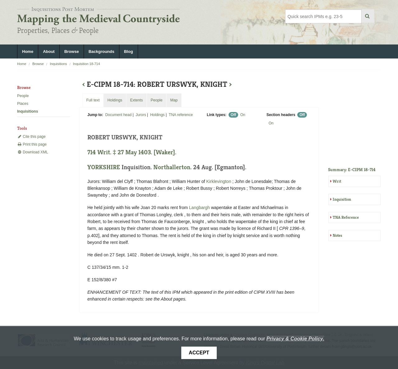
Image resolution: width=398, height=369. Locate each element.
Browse (71, 51)
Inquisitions (58, 64)
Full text (93, 100)
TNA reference (181, 115)
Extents (136, 100)
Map (174, 100)
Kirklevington (218, 181)
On (242, 115)
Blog (128, 51)
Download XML (32, 152)
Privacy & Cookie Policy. (295, 338)
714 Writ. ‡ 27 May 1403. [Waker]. (131, 152)
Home (27, 51)
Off (233, 115)
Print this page (32, 144)
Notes (337, 235)
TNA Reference (346, 217)
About (49, 51)
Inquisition (342, 199)
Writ (337, 181)
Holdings (157, 115)
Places (22, 103)
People (23, 96)
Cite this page (31, 136)
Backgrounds (101, 51)
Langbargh (199, 207)
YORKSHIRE (103, 167)
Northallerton (171, 167)
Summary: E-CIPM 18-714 (352, 169)
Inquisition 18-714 (86, 64)
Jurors (141, 115)
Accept (199, 352)
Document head (118, 115)
